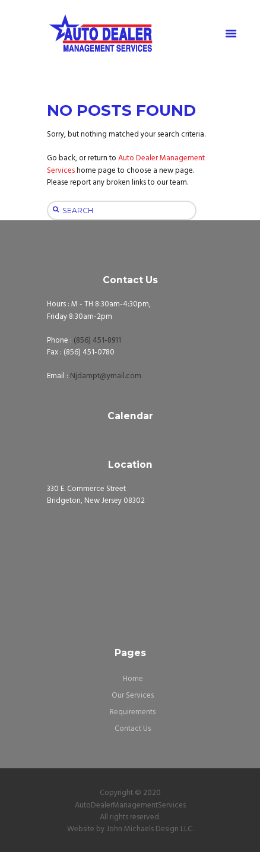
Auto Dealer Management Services (126, 164)
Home (133, 679)
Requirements (133, 712)
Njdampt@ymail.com (105, 376)
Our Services (133, 695)
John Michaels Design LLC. (150, 829)
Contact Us (133, 729)
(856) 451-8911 (97, 340)
